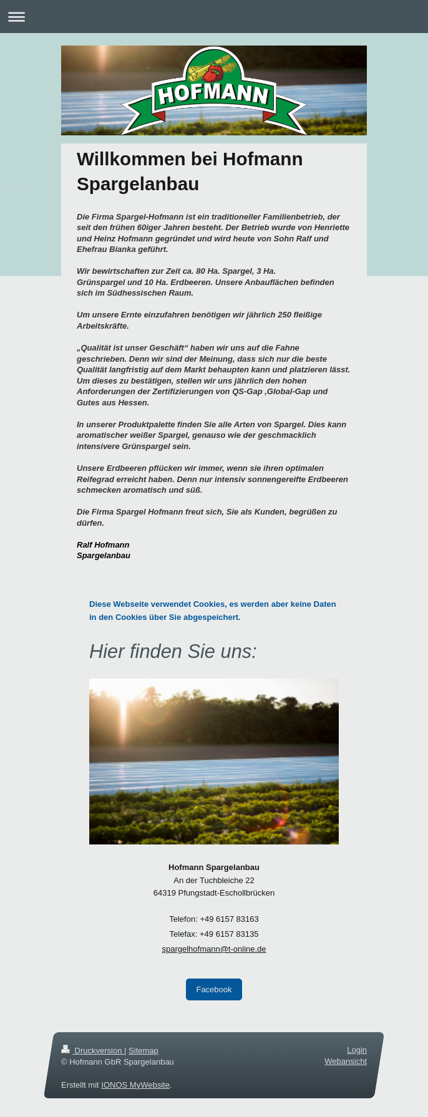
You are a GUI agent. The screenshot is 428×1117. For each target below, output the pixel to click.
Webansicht (345, 1061)
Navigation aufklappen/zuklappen (214, 16)
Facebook (213, 989)
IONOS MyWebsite (135, 1085)
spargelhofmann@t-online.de (214, 949)
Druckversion (92, 1050)
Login (357, 1050)
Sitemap (143, 1050)
